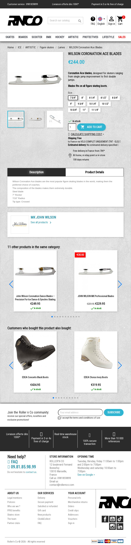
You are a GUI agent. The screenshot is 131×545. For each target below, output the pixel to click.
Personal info (74, 498)
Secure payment (45, 502)
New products (44, 514)
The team (11, 519)
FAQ (93, 23)
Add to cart (91, 127)
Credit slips (73, 510)
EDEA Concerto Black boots (35, 377)
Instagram (112, 526)
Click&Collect (44, 519)
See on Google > (86, 474)
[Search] (65, 20)
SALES (121, 37)
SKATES (10, 37)
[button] (118, 145)
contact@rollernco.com (62, 484)
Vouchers (72, 519)
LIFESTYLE (108, 37)
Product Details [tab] (94, 172)
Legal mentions (14, 498)
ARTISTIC (73, 37)
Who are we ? (13, 506)
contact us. (31, 472)
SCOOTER (37, 37)
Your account (77, 493)
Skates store (13, 514)
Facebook (105, 519)
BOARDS (23, 37)
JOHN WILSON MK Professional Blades (96, 296)
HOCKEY (59, 37)
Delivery (41, 498)
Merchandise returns (78, 502)
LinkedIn (120, 526)
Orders (71, 506)
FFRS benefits (13, 510)
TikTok (120, 519)
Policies (11, 502)
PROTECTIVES (90, 37)
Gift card (42, 510)
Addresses (73, 514)
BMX (48, 37)
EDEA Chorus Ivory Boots (96, 377)
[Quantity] (72, 127)
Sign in (71, 523)
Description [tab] (36, 172)
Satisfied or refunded (48, 506)
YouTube (112, 519)
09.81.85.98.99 (21, 467)
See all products (42, 222)
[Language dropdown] (101, 20)
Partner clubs (13, 523)
